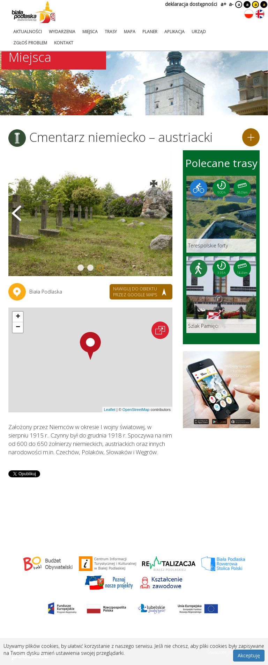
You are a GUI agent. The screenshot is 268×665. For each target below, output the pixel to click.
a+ (223, 4)
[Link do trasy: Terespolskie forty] (221, 214)
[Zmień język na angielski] (260, 14)
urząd (199, 32)
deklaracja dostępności (191, 4)
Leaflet (110, 409)
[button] (90, 346)
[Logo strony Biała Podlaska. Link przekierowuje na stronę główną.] (33, 12)
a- (231, 4)
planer (149, 32)
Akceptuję (249, 655)
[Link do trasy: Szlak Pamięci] (221, 294)
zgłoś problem (30, 43)
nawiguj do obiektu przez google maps (135, 292)
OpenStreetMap (136, 409)
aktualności (27, 32)
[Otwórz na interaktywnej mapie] (160, 330)
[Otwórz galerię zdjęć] (90, 213)
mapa (129, 32)
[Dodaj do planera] (251, 137)
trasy (111, 32)
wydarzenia (62, 32)
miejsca (90, 32)
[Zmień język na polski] (249, 14)
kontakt (63, 43)
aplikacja (174, 32)
